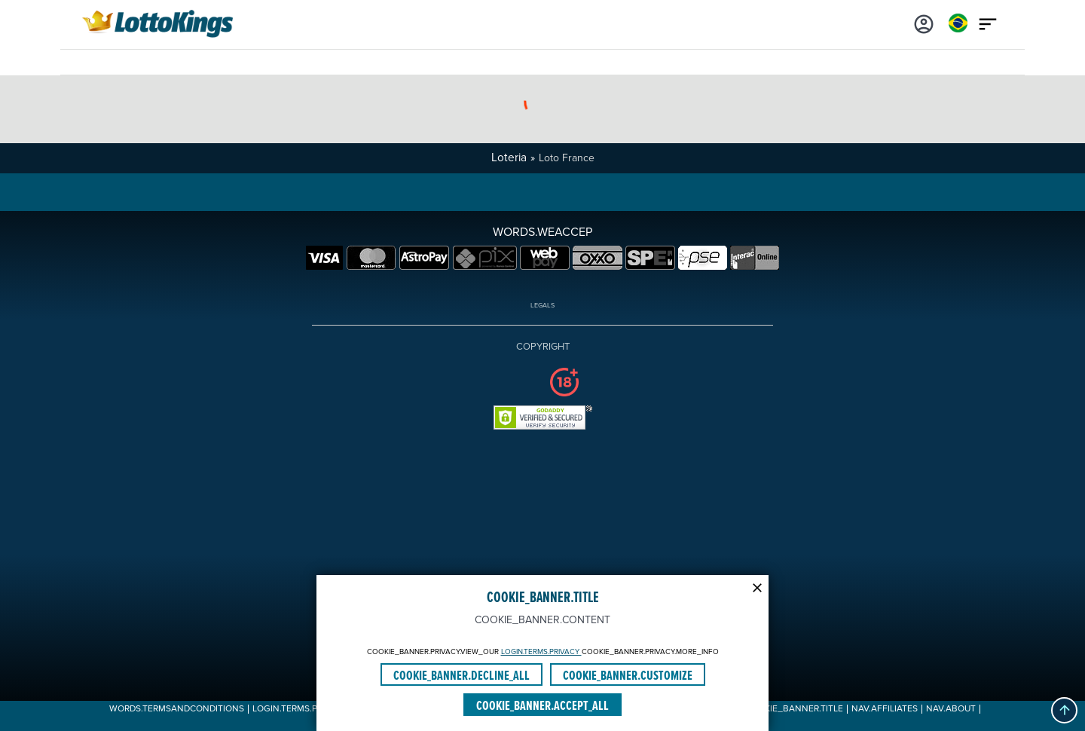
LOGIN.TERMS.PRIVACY (541, 651)
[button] (1064, 710)
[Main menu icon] (988, 23)
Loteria (509, 158)
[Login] (924, 23)
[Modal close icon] (757, 586)
